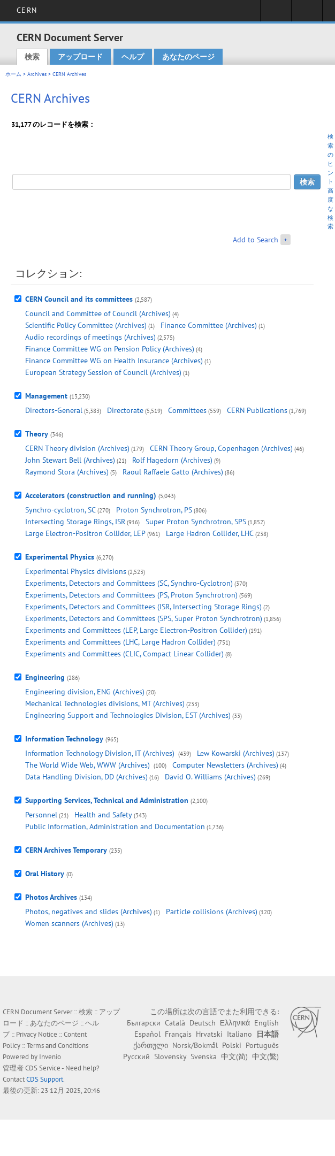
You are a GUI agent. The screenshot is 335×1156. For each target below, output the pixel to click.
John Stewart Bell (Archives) (70, 460)
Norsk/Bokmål (195, 1045)
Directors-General (53, 410)
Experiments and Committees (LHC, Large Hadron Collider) (120, 642)
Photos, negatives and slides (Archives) (88, 911)
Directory (307, 14)
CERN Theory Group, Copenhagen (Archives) (221, 448)
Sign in (276, 14)
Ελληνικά (235, 1023)
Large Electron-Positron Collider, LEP (85, 533)
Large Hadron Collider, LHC (210, 533)
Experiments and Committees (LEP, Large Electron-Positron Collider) (136, 630)
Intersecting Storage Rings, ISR (75, 521)
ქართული (150, 1045)
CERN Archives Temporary (66, 850)
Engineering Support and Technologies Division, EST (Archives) (128, 715)
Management (46, 396)
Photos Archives (51, 897)
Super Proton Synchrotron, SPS (196, 521)
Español (147, 1034)
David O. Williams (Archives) (210, 777)
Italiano (239, 1034)
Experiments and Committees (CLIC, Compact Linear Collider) (124, 654)
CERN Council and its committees (79, 299)
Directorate (125, 410)
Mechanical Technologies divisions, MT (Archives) (105, 703)
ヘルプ (132, 57)
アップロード (80, 57)
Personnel (41, 815)
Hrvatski (209, 1034)
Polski (231, 1045)
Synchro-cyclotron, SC (60, 510)
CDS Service (42, 1068)
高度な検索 (330, 208)
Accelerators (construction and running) (90, 495)
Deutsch (202, 1023)
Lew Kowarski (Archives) (236, 753)
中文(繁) (265, 1056)
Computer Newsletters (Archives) (225, 765)
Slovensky (170, 1056)
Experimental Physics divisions (75, 571)
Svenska (204, 1056)
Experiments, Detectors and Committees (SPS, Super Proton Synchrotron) (143, 618)
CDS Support (44, 1079)
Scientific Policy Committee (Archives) (86, 325)
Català (175, 1023)
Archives (37, 74)
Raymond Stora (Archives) (67, 472)
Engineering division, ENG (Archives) (84, 691)
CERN (26, 10)
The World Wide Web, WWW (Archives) (88, 765)
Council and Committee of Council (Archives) (98, 313)
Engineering (45, 677)
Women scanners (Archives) (69, 923)
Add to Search (255, 239)
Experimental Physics (59, 557)
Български (144, 1023)
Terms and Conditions (57, 1045)
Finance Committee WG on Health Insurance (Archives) (114, 360)
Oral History (44, 873)
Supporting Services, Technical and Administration (106, 800)
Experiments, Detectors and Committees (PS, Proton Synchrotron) (131, 595)
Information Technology (64, 739)
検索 (32, 57)
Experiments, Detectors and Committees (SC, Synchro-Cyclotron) (129, 583)
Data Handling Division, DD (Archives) (86, 777)
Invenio (50, 1056)
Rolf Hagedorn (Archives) (172, 460)
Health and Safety (103, 815)
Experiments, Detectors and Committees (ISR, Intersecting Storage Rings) (143, 606)
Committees (187, 410)
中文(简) (234, 1056)
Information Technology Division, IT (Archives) (101, 753)
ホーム (13, 74)
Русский (136, 1056)
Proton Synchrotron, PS (154, 510)
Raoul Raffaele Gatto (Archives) (173, 472)
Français (178, 1034)
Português (262, 1045)
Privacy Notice (36, 1034)
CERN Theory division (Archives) (77, 448)
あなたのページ (188, 57)
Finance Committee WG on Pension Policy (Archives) (109, 349)
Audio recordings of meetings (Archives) (90, 337)
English (266, 1023)
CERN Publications (257, 410)
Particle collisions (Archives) (211, 911)
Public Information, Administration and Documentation (115, 826)
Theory (36, 434)
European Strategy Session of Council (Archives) (103, 372)
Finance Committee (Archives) (209, 325)
